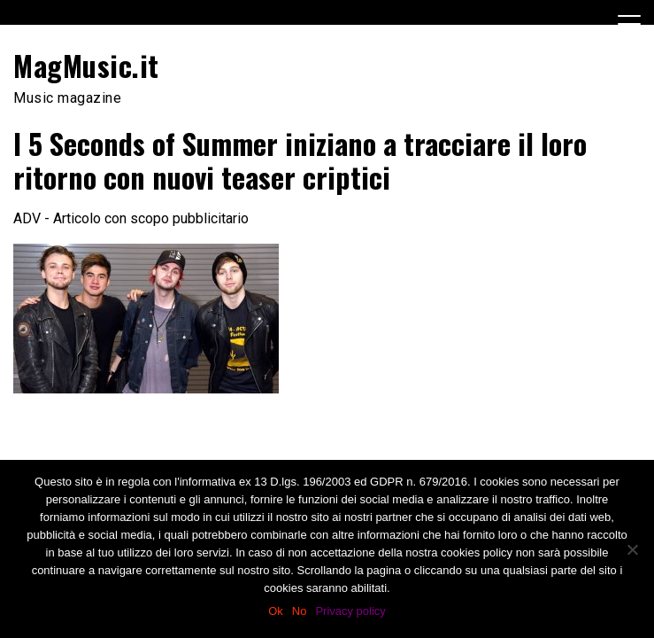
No (299, 611)
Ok (275, 611)
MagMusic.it (86, 65)
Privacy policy (350, 611)
